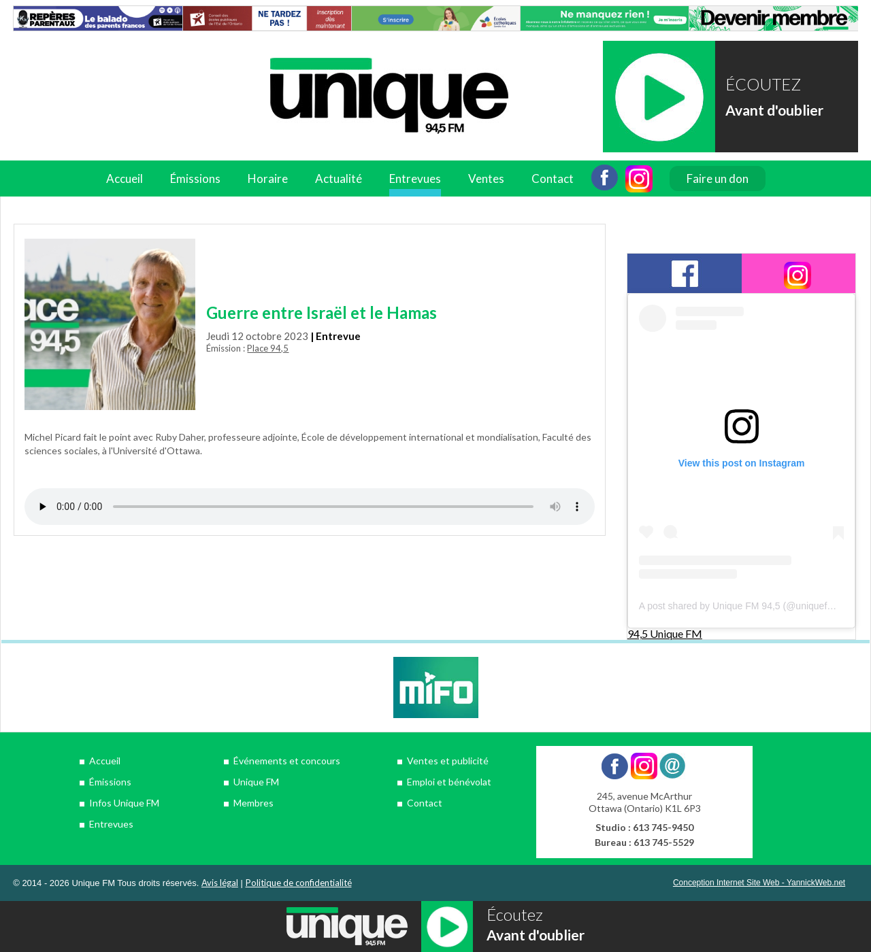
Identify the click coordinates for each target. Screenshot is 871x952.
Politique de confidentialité (299, 882)
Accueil (124, 178)
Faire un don (718, 178)
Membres (253, 803)
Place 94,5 (268, 348)
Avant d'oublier (774, 109)
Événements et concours (286, 760)
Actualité (338, 178)
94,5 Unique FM (664, 633)
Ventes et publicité (448, 760)
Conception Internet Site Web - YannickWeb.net (759, 883)
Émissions (195, 178)
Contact (552, 178)
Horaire (268, 178)
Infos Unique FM (124, 803)
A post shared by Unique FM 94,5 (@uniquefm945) (746, 605)
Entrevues (415, 178)
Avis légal (219, 882)
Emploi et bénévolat (449, 781)
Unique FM (256, 781)
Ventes (486, 178)
